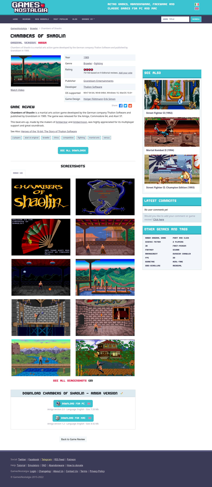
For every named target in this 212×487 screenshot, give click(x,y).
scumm (176, 250)
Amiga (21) (18, 173)
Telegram (47, 459)
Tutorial (21, 465)
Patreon (71, 459)
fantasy (149, 250)
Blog (75, 19)
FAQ (44, 465)
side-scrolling (152, 266)
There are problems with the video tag (36, 70)
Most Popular (61, 19)
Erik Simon (109, 99)
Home (15, 19)
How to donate (75, 465)
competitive (68, 137)
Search (195, 19)
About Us (58, 471)
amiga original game (155, 238)
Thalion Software (93, 87)
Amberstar (62, 122)
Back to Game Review (73, 439)
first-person (179, 246)
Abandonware (56, 465)
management (151, 254)
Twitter (22, 459)
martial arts (94, 137)
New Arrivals (42, 19)
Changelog (45, 471)
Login (33, 471)
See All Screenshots (70, 380)
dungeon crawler (182, 254)
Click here (158, 219)
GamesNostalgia (19, 28)
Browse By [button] (87, 19)
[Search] (175, 19)
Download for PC (73, 403)
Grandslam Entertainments (99, 81)
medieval (177, 266)
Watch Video (17, 90)
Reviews (26, 19)
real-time (178, 262)
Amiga (42, 42)
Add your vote (125, 72)
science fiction (153, 242)
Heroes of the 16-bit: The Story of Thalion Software (49, 131)
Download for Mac (73, 418)
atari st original (31, 137)
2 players (16, 137)
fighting (98, 63)
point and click (181, 238)
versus (107, 137)
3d (146, 246)
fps (147, 258)
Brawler (34, 28)
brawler (46, 137)
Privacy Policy (97, 471)
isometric (150, 262)
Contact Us (72, 471)
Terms (83, 471)
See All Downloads (73, 150)
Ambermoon (80, 122)
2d (174, 258)
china (56, 137)
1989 (86, 57)
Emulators (33, 465)
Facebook (33, 459)
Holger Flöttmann (93, 99)
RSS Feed (59, 459)
